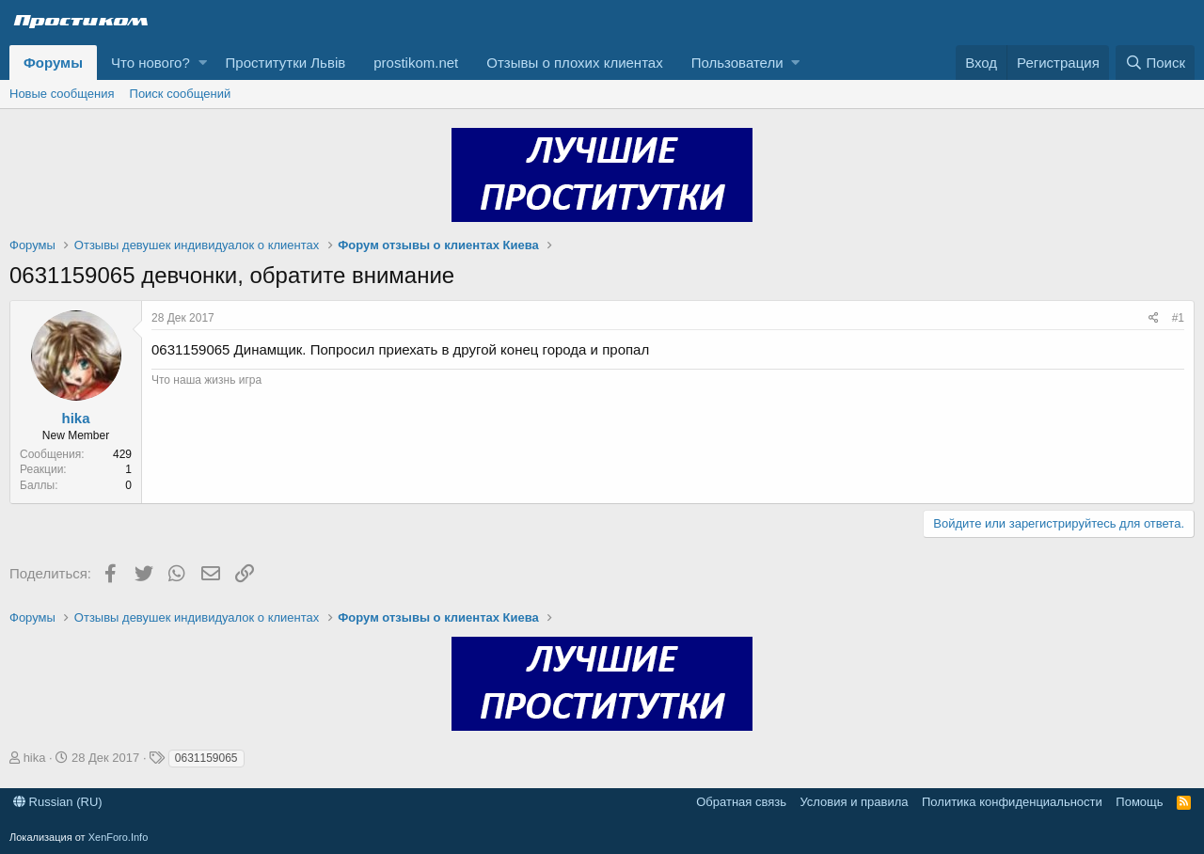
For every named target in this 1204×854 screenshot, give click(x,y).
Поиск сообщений (180, 94)
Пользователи (737, 63)
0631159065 (206, 758)
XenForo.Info (118, 837)
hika (75, 418)
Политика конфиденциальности (1012, 802)
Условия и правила (854, 802)
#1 (1178, 317)
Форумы (53, 63)
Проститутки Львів (286, 63)
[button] (203, 62)
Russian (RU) (58, 802)
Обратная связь (741, 802)
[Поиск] (1155, 62)
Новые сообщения (62, 94)
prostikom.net (415, 63)
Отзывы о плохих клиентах (574, 63)
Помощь (1139, 802)
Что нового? (150, 63)
